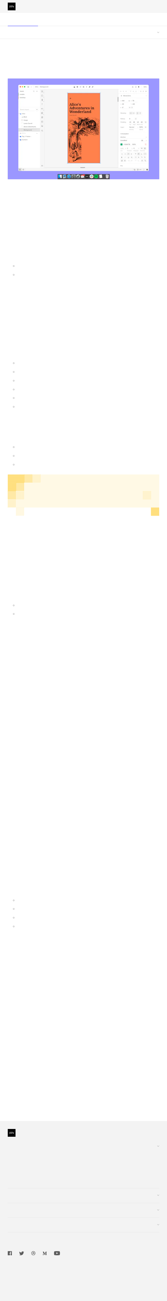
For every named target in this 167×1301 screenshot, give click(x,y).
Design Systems (117, 19)
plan (97, 288)
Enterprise (17, 1163)
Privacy (14, 1270)
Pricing (14, 1171)
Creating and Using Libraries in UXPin (54, 363)
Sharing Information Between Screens (54, 406)
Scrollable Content (35, 372)
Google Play (53, 627)
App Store (79, 627)
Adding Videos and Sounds (44, 389)
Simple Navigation (35, 398)
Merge (149, 19)
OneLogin (51, 818)
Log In (14, 1179)
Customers (18, 1154)
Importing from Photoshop (128, 1101)
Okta (27, 818)
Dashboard (81, 19)
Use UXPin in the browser (42, 274)
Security (63, 1270)
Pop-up (25, 380)
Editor (54, 19)
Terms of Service (38, 1270)
